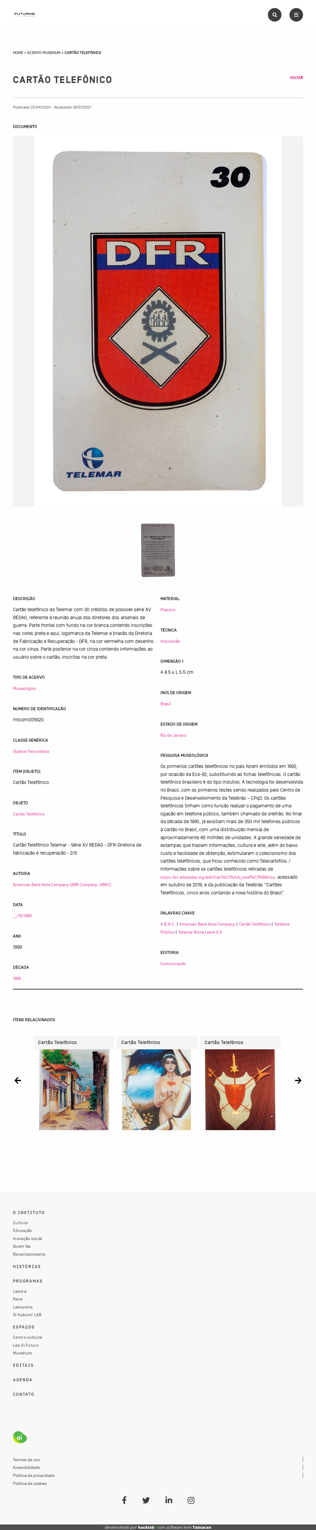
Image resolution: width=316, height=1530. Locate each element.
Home (18, 52)
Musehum (22, 1352)
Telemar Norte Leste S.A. (200, 932)
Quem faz (22, 1246)
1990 (17, 978)
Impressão (170, 641)
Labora (19, 1291)
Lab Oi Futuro (26, 1345)
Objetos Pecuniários (31, 751)
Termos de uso (26, 1459)
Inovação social (28, 1238)
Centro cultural (28, 1337)
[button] (18, 1080)
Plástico (167, 609)
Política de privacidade (34, 1475)
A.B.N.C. (168, 924)
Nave (18, 1298)
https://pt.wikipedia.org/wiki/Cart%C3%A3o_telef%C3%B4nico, (218, 877)
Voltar (296, 77)
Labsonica (23, 1306)
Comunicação (172, 963)
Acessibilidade (26, 1467)
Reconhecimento (29, 1254)
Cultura (20, 1222)
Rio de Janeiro (173, 735)
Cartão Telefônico (28, 813)
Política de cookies (30, 1483)
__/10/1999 (22, 915)
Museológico (24, 688)
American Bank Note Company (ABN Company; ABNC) (62, 884)
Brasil (165, 703)
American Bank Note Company (207, 924)
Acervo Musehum (43, 52)
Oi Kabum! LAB (27, 1314)
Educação (22, 1230)
